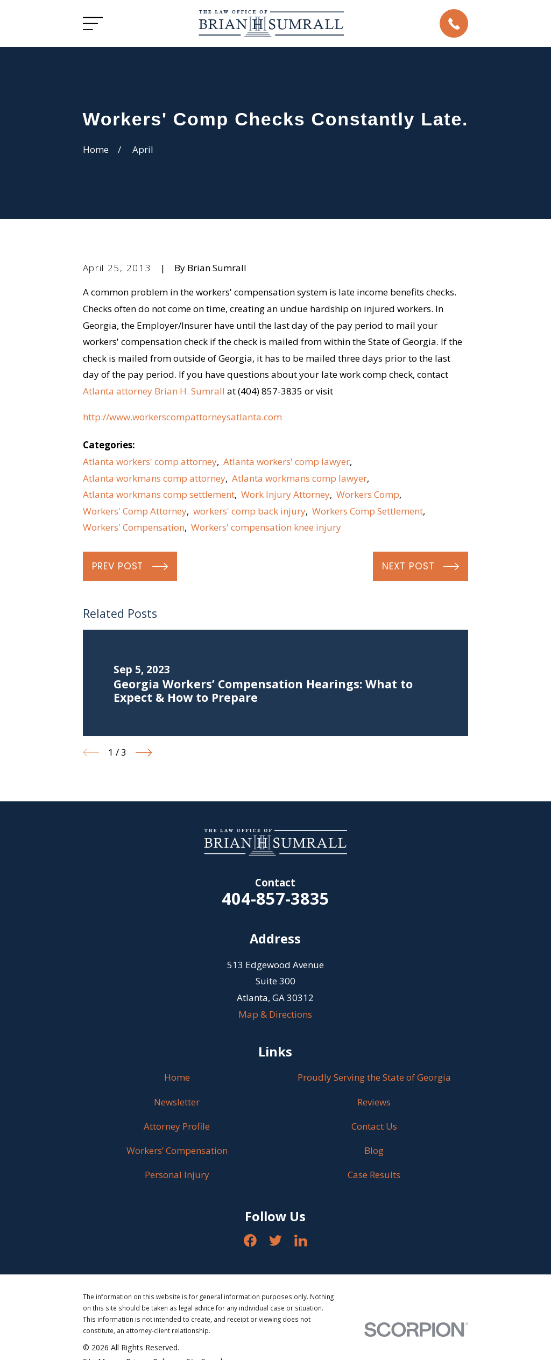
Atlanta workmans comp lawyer (299, 478)
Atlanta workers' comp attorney (150, 461)
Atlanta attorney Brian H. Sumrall (154, 391)
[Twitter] (275, 1240)
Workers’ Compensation (177, 1150)
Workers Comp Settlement (367, 511)
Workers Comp (367, 494)
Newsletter (177, 1102)
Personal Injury (177, 1174)
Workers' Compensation (134, 527)
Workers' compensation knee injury (266, 527)
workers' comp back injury (249, 511)
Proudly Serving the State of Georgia (374, 1077)
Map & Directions (275, 1014)
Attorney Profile (177, 1126)
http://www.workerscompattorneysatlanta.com (182, 417)
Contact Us (374, 1126)
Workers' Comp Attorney (135, 511)
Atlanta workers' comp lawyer (286, 461)
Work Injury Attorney (285, 494)
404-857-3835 (275, 898)
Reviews (374, 1102)
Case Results (374, 1174)
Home (177, 1077)
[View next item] (144, 752)
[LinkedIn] (300, 1240)
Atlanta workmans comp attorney (154, 478)
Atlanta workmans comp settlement (159, 494)
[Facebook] (250, 1240)
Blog (374, 1150)
